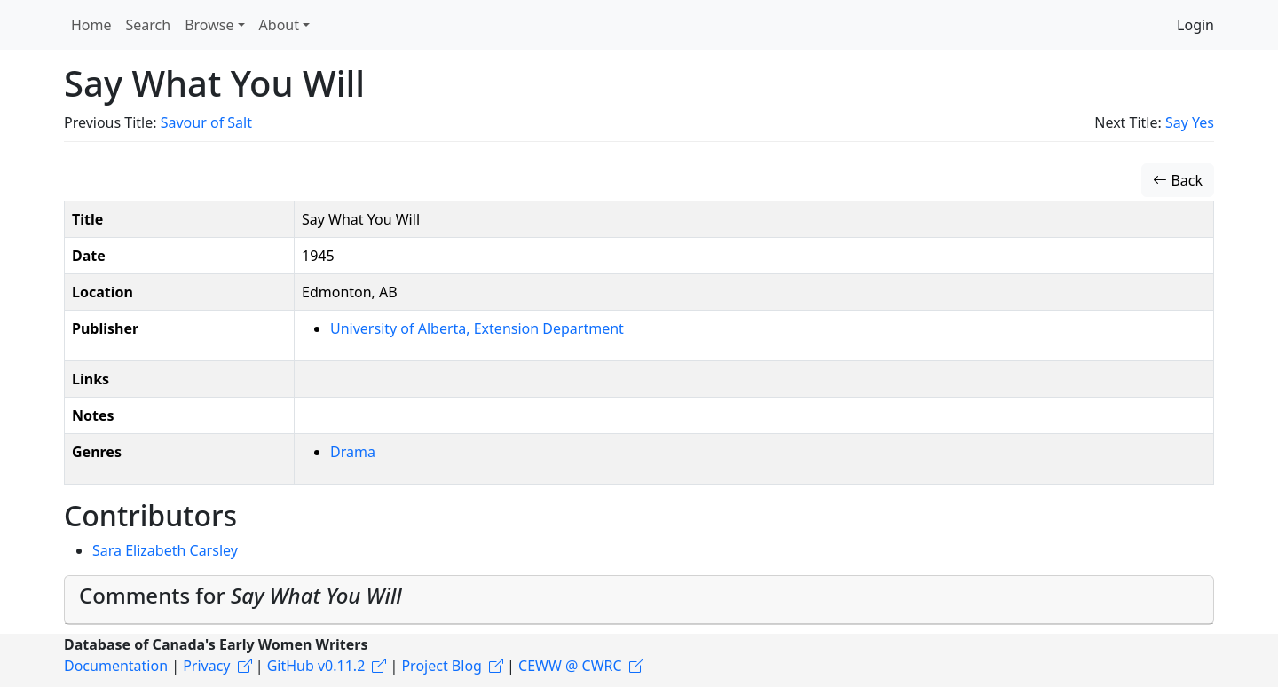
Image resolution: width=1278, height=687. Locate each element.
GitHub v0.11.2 (316, 665)
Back (1178, 180)
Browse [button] (209, 25)
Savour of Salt (206, 122)
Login (1195, 25)
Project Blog (441, 665)
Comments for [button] (240, 595)
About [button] (279, 25)
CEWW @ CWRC (570, 665)
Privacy (206, 665)
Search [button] (148, 25)
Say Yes (1189, 122)
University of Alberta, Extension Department (477, 328)
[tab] (639, 600)
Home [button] (91, 25)
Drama (352, 452)
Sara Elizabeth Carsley (165, 550)
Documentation (116, 665)
